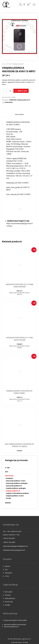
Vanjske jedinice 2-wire (15, 496)
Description (19, 114)
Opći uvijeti (8, 592)
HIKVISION (9, 64)
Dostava (8, 595)
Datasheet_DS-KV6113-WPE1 (17, 183)
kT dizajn (25, 642)
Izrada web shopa (16, 642)
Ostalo (8, 498)
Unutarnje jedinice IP (14, 486)
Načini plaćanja (10, 598)
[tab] (19, 114)
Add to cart (22, 91)
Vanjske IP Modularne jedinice (17, 493)
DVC (6, 472)
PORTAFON (8, 102)
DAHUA (8, 503)
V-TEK (7, 468)
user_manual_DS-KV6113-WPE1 (18, 194)
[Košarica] (28, 4)
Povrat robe (9, 602)
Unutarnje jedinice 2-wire (15, 481)
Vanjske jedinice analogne (16, 488)
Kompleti (9, 478)
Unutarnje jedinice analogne (17, 483)
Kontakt (7, 605)
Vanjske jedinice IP (23, 100)
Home (4, 64)
